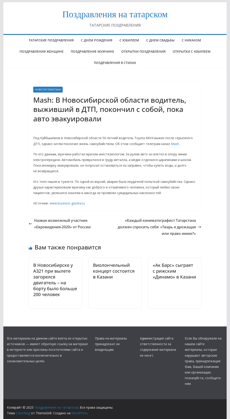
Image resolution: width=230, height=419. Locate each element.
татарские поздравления (51, 40)
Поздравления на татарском (115, 14)
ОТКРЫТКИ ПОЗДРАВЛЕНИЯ (143, 51)
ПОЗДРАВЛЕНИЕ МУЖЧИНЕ (92, 51)
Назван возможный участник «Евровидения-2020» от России (60, 223)
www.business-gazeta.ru (67, 203)
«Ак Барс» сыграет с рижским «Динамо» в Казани (174, 271)
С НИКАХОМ (191, 40)
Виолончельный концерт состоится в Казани (114, 271)
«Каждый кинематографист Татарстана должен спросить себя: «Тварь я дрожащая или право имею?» (159, 227)
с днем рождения (96, 40)
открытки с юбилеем (191, 51)
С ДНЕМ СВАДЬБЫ (160, 40)
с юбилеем (129, 40)
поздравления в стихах (115, 63)
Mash (175, 144)
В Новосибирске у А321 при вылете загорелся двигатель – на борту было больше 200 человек (55, 279)
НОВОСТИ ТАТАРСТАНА (48, 89)
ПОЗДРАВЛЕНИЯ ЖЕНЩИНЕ (42, 51)
